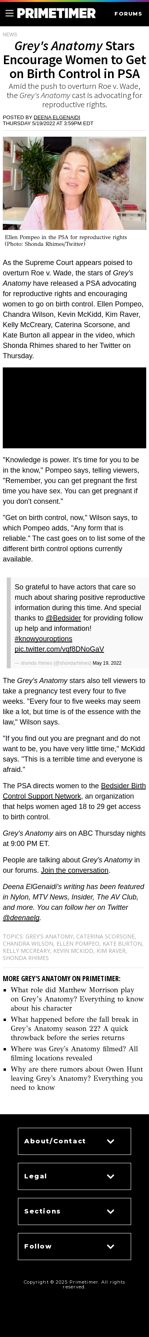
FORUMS (128, 14)
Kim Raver (111, 950)
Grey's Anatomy (49, 936)
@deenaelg (21, 918)
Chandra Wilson (28, 943)
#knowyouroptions (43, 639)
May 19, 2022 (107, 663)
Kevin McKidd (73, 950)
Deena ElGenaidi (57, 117)
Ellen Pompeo (77, 943)
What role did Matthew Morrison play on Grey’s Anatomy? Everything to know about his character (77, 999)
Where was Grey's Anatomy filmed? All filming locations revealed (74, 1053)
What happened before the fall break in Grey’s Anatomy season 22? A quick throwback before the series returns (74, 1028)
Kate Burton (122, 943)
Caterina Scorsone (105, 936)
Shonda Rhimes (26, 958)
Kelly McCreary (26, 950)
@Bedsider (63, 618)
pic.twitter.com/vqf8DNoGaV (59, 649)
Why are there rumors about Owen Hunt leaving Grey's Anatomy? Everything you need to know (77, 1078)
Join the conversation (74, 870)
